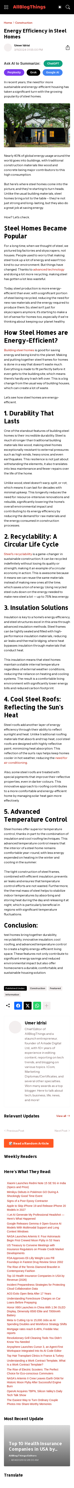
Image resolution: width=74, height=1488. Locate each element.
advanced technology (48, 269)
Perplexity (14, 72)
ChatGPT (53, 63)
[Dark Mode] (60, 7)
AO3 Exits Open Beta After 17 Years (29, 1293)
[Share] (66, 47)
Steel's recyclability (18, 554)
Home (8, 22)
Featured (55, 988)
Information (12, 994)
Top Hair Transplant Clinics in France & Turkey (35, 1355)
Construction (23, 22)
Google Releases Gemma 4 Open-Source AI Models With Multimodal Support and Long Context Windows (34, 1227)
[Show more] (47, 1006)
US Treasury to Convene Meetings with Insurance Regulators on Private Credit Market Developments (35, 1249)
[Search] (68, 7)
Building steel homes (19, 350)
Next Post (61, 1130)
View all (61, 1116)
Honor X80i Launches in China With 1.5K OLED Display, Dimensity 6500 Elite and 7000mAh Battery (36, 1311)
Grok (33, 72)
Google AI (52, 72)
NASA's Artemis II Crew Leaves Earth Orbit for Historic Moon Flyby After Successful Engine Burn (35, 1382)
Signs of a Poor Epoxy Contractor (27, 1200)
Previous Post (15, 1130)
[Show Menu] (6, 7)
